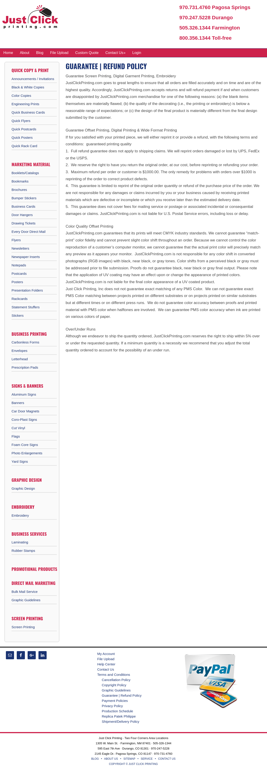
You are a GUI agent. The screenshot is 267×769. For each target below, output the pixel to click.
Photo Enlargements (27, 453)
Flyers (16, 240)
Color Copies (21, 95)
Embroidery (20, 515)
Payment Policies (115, 701)
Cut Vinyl (18, 428)
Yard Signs (20, 461)
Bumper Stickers (24, 198)
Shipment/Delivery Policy (120, 721)
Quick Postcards (24, 129)
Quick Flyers (21, 121)
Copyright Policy (114, 685)
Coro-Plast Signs (24, 419)
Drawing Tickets (24, 223)
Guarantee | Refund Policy (122, 695)
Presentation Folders (27, 290)
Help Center (106, 664)
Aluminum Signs (24, 394)
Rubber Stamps (23, 550)
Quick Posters (22, 137)
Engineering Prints (25, 104)
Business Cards (23, 206)
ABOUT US (111, 758)
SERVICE (147, 758)
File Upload (105, 659)
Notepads (19, 265)
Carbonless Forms (25, 342)
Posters (17, 282)
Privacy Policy (112, 706)
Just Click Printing (34, 18)
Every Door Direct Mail (28, 232)
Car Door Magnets (25, 411)
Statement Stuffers (26, 307)
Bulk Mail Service (25, 592)
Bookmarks (20, 181)
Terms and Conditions (113, 675)
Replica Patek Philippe (119, 716)
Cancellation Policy (116, 680)
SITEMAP (129, 758)
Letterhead (20, 359)
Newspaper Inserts (26, 257)
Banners (18, 403)
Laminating (20, 542)
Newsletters (20, 248)
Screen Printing (23, 627)
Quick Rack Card (24, 146)
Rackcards (20, 299)
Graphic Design (23, 488)
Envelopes (19, 351)
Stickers (18, 315)
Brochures (19, 190)
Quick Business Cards (28, 112)
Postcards (19, 273)
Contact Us (105, 669)
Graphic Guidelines (26, 600)
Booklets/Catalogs (25, 173)
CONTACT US (167, 758)
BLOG (95, 758)
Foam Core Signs (25, 445)
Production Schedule (117, 711)
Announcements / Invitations (33, 79)
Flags (16, 436)
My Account (106, 654)
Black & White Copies (28, 87)
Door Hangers (22, 215)
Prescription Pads (25, 367)
